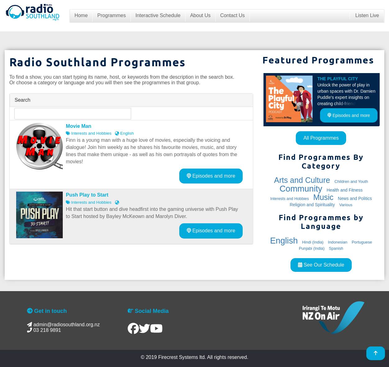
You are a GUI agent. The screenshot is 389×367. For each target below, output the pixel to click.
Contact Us (232, 15)
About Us (200, 15)
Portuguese (362, 242)
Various (345, 204)
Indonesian (337, 242)
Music (323, 197)
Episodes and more (211, 176)
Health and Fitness (345, 190)
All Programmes (321, 138)
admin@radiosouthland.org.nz (63, 324)
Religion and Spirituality (312, 204)
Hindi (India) (312, 242)
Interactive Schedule (158, 15)
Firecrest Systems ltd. (182, 357)
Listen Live (367, 15)
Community (301, 188)
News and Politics (355, 198)
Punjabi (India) (312, 248)
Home (81, 15)
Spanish (336, 248)
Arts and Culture (302, 180)
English (284, 240)
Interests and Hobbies (289, 198)
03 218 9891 (44, 330)
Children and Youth (351, 181)
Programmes (111, 15)
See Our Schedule (321, 264)
